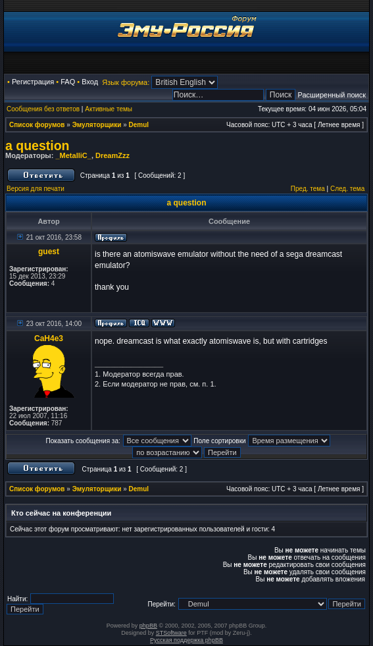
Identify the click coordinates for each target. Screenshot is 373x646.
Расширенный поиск (331, 95)
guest (48, 251)
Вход (90, 82)
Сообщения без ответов (43, 109)
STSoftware (171, 633)
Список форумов (37, 124)
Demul (139, 124)
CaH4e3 (48, 338)
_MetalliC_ (73, 155)
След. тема (347, 188)
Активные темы (108, 109)
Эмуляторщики (97, 124)
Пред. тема (308, 188)
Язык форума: (125, 82)
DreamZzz (112, 155)
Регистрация (33, 82)
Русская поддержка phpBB (186, 640)
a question (37, 145)
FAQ (68, 82)
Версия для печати (35, 188)
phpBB (148, 625)
